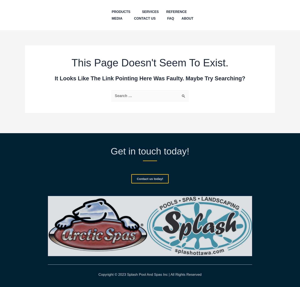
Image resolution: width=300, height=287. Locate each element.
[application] (132, 12)
